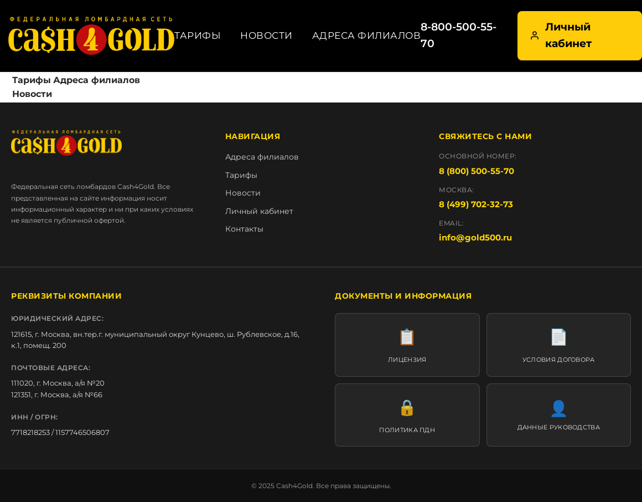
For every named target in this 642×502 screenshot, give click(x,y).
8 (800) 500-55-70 (476, 171)
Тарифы (197, 35)
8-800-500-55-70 (458, 35)
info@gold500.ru (475, 237)
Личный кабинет (561, 35)
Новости (266, 35)
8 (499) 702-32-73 (476, 204)
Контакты (244, 229)
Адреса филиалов (366, 35)
